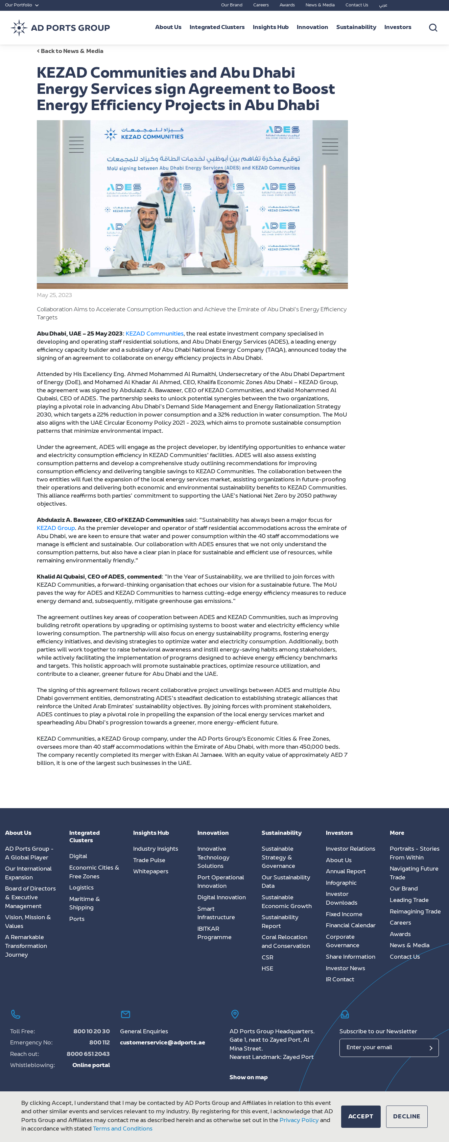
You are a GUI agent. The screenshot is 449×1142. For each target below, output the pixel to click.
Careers (261, 5)
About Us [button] (168, 28)
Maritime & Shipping (84, 904)
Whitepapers (150, 872)
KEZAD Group (56, 529)
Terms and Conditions (122, 1129)
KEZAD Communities (155, 334)
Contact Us (357, 5)
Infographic (341, 883)
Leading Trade (409, 901)
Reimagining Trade (415, 912)
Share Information (350, 957)
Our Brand (231, 5)
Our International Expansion (28, 873)
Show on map (249, 1078)
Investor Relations (350, 849)
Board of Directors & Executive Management (30, 897)
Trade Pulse (149, 861)
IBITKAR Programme (214, 933)
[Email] (389, 1048)
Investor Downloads (341, 899)
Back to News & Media (70, 52)
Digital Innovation (221, 898)
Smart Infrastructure (216, 913)
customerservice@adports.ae (162, 1043)
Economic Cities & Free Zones (94, 872)
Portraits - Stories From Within (415, 853)
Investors (397, 28)
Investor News (345, 969)
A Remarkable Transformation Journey (26, 946)
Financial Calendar (351, 926)
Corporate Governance (342, 941)
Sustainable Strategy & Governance (278, 858)
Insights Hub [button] (271, 28)
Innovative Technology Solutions (213, 858)
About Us (339, 861)
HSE (267, 969)
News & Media (320, 5)
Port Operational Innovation (220, 882)
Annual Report (346, 872)
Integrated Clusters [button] (217, 28)
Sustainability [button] (356, 28)
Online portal (91, 1066)
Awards (287, 5)
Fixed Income (344, 915)
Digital (78, 857)
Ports (77, 919)
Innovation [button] (312, 28)
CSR (267, 958)
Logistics (81, 888)
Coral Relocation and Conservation (286, 942)
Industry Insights (155, 849)
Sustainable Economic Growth (287, 902)
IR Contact (340, 980)
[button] (361, 1117)
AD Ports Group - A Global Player (29, 853)
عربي (383, 5)
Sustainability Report (280, 922)
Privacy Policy (299, 1121)
